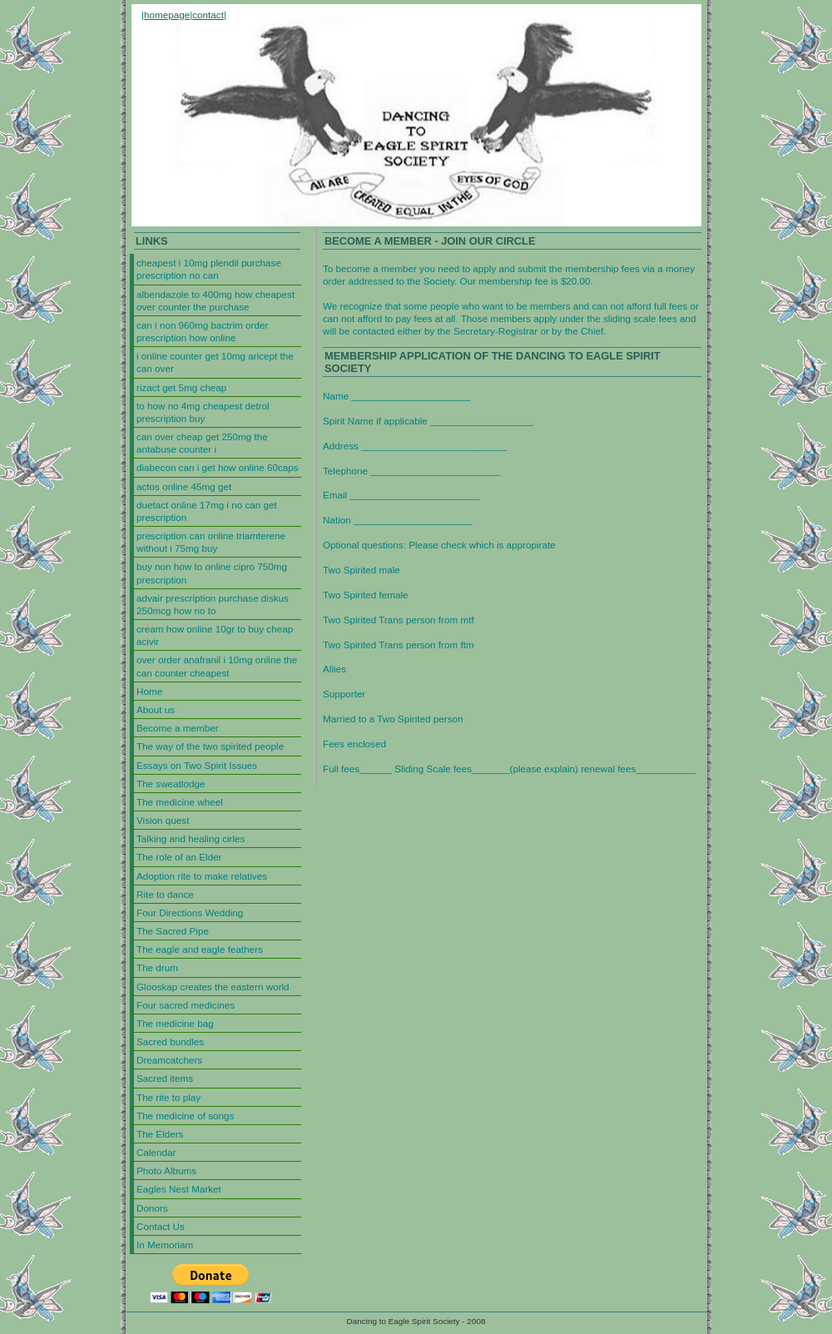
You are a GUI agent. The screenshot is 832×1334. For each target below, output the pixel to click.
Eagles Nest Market (178, 1188)
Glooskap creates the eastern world (213, 986)
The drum (157, 967)
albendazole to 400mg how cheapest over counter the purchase (215, 300)
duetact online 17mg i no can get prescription (206, 511)
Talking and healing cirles (190, 838)
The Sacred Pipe (172, 930)
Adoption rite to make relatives (201, 875)
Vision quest (162, 820)
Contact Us (160, 1226)
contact (208, 14)
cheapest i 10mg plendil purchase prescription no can (208, 268)
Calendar (156, 1152)
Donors (152, 1208)
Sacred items (164, 1078)
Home (149, 691)
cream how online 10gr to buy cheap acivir (214, 635)
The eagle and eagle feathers (199, 949)
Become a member (177, 727)
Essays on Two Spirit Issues (196, 765)
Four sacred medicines (185, 1004)
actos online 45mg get (183, 486)
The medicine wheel (179, 801)
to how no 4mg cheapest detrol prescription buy (203, 412)
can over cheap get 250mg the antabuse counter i (202, 442)
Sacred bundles (170, 1041)
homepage (167, 14)
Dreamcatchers (169, 1059)
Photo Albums (166, 1170)
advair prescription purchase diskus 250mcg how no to (212, 604)
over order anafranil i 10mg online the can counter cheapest (216, 665)
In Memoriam (164, 1244)
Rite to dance (165, 894)
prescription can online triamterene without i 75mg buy (210, 541)
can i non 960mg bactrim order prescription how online (202, 331)
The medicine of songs (185, 1115)
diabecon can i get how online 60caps (217, 467)
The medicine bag (175, 1023)
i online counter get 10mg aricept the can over (215, 362)
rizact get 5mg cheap (181, 387)
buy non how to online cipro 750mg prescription (211, 572)
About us (155, 709)
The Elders (159, 1133)
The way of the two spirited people (210, 746)
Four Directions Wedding (189, 912)
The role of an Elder (179, 856)
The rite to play (168, 1097)
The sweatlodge (170, 783)
